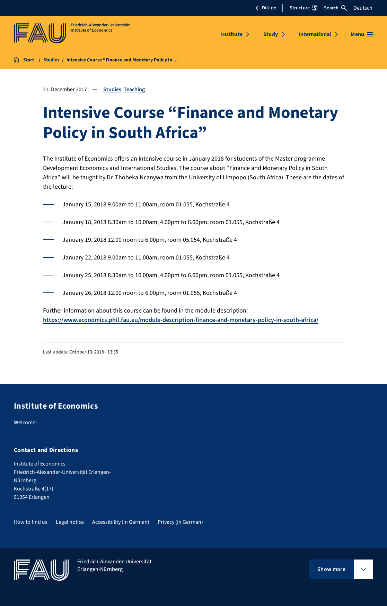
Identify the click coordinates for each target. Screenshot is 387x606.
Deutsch (362, 8)
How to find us (30, 522)
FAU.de (265, 8)
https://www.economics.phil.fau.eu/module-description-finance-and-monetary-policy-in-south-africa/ (180, 320)
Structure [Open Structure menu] (303, 8)
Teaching (134, 89)
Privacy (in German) (180, 522)
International (315, 34)
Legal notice (70, 522)
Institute (231, 34)
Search (335, 8)
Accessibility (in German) (120, 522)
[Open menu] (362, 34)
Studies (112, 89)
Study (270, 34)
